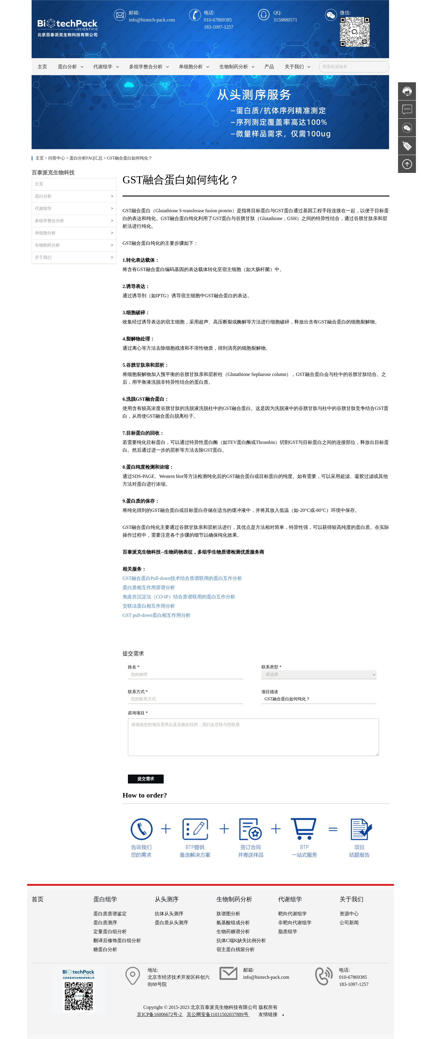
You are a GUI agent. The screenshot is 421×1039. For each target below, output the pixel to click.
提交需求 (145, 779)
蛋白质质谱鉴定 (110, 913)
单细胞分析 (45, 233)
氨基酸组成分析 (233, 922)
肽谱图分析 (228, 913)
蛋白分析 (43, 196)
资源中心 (349, 913)
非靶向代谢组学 (295, 922)
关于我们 (43, 257)
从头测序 (167, 899)
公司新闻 (349, 922)
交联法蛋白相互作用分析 (149, 605)
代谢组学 (43, 208)
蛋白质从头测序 (171, 922)
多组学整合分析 (49, 221)
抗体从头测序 (169, 913)
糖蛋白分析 (105, 949)
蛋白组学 (105, 899)
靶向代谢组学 (292, 913)
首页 (38, 899)
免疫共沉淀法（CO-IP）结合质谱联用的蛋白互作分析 (179, 596)
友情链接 (271, 1014)
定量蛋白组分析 (110, 931)
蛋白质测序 (105, 922)
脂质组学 (287, 931)
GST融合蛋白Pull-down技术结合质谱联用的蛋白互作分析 (182, 578)
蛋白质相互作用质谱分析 (149, 587)
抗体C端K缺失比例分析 (241, 940)
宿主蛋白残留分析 (235, 949)
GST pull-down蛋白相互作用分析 (157, 615)
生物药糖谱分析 (233, 931)
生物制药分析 (47, 245)
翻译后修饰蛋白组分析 (117, 940)
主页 (40, 158)
